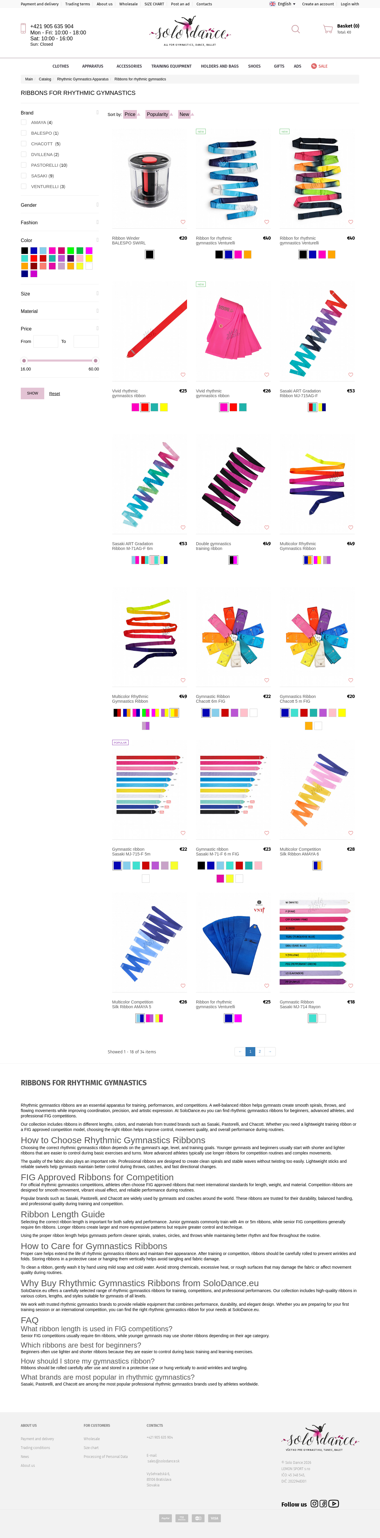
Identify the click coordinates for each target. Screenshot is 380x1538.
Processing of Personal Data (106, 1457)
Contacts (204, 4)
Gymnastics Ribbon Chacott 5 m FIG (298, 699)
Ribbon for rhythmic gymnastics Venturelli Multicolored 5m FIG (215, 240)
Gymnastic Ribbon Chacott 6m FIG (213, 699)
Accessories (129, 66)
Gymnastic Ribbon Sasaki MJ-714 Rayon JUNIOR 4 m (300, 1004)
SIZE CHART (154, 4)
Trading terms (77, 4)
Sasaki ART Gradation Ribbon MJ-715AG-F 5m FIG (300, 393)
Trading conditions (35, 1448)
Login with (350, 4)
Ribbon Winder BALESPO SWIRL (129, 240)
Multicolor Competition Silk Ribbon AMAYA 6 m (300, 851)
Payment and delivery (39, 4)
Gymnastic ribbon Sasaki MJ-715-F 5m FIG (131, 851)
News (25, 1457)
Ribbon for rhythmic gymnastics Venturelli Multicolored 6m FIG (299, 240)
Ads (297, 66)
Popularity (157, 114)
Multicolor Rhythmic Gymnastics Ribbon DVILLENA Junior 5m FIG (131, 699)
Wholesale (128, 4)
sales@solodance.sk (164, 1461)
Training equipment (171, 66)
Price (130, 114)
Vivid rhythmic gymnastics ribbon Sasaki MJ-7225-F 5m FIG (132, 393)
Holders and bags (220, 66)
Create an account (318, 4)
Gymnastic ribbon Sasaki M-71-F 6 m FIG (217, 851)
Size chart (91, 1448)
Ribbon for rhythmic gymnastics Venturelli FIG (215, 1004)
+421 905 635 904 (52, 26)
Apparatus (94, 66)
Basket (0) (348, 26)
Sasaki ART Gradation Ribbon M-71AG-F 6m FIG (132, 546)
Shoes (256, 66)
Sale (318, 66)
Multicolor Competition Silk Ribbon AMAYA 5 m (132, 1004)
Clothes (63, 66)
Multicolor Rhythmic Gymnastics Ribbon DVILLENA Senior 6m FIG (300, 546)
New (184, 114)
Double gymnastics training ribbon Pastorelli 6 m (213, 546)
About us (105, 4)
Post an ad (180, 4)
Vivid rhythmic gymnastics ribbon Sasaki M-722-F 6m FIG (214, 393)
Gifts (279, 66)
